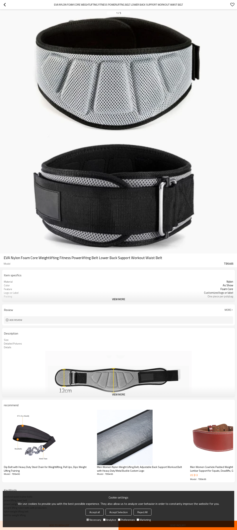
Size (6, 340)
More (228, 310)
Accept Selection (118, 512)
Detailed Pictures (13, 343)
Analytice (109, 520)
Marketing (144, 520)
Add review (15, 320)
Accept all (94, 512)
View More (118, 299)
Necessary (93, 520)
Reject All (142, 512)
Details (7, 347)
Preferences (126, 520)
